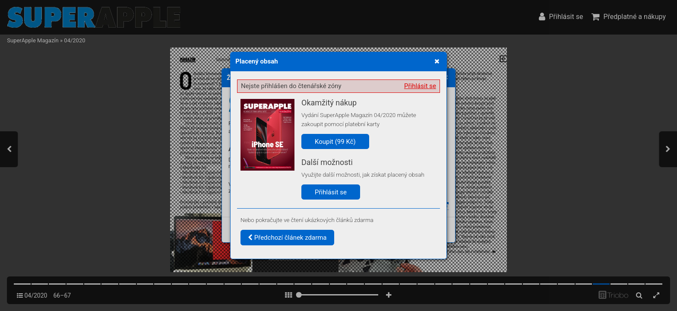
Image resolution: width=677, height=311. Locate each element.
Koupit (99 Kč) (335, 142)
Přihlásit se (420, 86)
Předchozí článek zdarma (287, 237)
